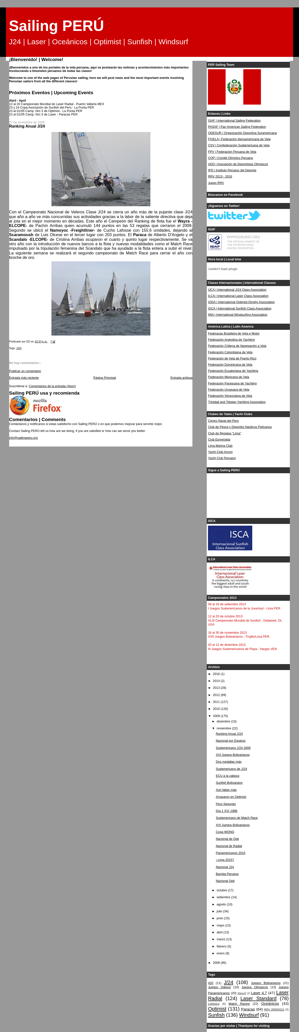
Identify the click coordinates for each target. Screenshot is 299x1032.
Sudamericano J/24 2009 (233, 748)
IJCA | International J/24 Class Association (237, 290)
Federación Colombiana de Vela (230, 352)
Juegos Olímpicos (255, 987)
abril (220, 932)
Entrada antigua (181, 378)
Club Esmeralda (219, 439)
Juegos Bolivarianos (266, 983)
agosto (222, 904)
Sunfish (216, 1015)
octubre (222, 890)
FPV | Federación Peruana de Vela (232, 152)
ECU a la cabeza (227, 776)
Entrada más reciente (24, 378)
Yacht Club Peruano (222, 458)
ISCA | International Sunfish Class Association (239, 308)
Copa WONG (225, 832)
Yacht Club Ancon (220, 452)
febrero (222, 946)
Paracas (248, 1009)
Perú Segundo (226, 804)
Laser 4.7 (259, 993)
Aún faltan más (226, 790)
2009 (217, 716)
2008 (217, 963)
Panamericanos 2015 (230, 853)
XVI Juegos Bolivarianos (233, 755)
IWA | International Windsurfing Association (237, 314)
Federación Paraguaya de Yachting (232, 383)
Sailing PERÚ (56, 25)
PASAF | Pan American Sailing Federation (237, 127)
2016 (217, 674)
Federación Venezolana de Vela (230, 396)
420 (210, 983)
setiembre (224, 897)
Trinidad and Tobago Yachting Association (237, 402)
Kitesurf (242, 993)
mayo (221, 925)
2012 (217, 695)
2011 (217, 702)
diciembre (224, 721)
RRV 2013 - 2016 (220, 176)
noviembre (224, 728)
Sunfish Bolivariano (229, 783)
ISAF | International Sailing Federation (234, 120)
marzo (221, 939)
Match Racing (239, 1004)
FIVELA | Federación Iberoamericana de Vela (239, 139)
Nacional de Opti (227, 839)
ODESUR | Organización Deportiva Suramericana (242, 133)
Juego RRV (216, 183)
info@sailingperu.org (23, 438)
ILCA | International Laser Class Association (238, 296)
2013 (217, 688)
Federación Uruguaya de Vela (228, 389)
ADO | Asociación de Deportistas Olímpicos (238, 164)
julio (220, 911)
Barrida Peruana (227, 874)
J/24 (19, 348)
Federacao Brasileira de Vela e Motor (233, 333)
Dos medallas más (229, 761)
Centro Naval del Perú (223, 421)
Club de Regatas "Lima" (224, 433)
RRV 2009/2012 (274, 1009)
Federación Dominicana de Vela (230, 364)
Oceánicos (270, 1003)
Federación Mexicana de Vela (228, 377)
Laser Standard (258, 998)
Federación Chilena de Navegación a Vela (237, 346)
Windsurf (249, 1015)
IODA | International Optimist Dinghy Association (241, 302)
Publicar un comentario (25, 371)
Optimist (217, 1008)
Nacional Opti (225, 881)
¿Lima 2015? (225, 860)
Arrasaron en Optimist (231, 797)
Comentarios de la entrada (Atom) (52, 386)
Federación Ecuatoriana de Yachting (233, 371)
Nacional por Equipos (231, 740)
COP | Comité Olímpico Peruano (230, 158)
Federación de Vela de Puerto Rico (232, 358)
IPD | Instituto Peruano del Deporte (232, 170)
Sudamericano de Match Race (237, 818)
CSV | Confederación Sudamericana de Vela (239, 145)
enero (221, 953)
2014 (217, 681)
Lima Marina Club (220, 446)
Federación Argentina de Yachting (231, 339)
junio (220, 918)
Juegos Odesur (219, 987)
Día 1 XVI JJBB (226, 811)
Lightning (213, 1003)
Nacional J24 (225, 867)
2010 (217, 709)
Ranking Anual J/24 (229, 734)
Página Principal (104, 378)
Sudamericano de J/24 (231, 769)
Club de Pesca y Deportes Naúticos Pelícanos (240, 427)
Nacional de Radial (229, 846)
